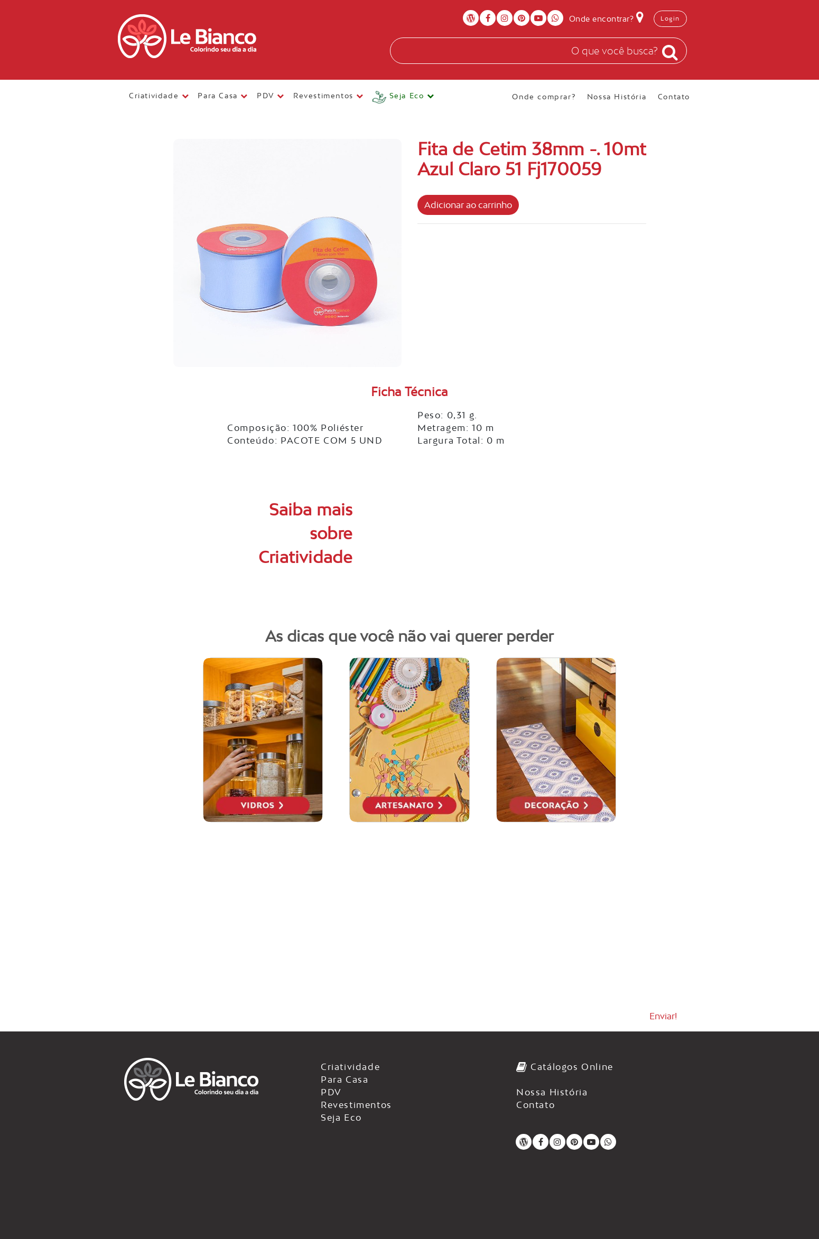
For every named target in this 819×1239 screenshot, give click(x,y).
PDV (331, 1092)
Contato (674, 96)
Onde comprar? (545, 96)
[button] (403, 97)
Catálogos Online (564, 1067)
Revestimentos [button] (328, 95)
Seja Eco (341, 1117)
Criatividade (350, 1067)
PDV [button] (271, 95)
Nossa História (618, 96)
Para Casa (344, 1079)
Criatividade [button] (159, 95)
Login (670, 18)
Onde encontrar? (606, 17)
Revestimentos (356, 1105)
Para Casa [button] (223, 95)
